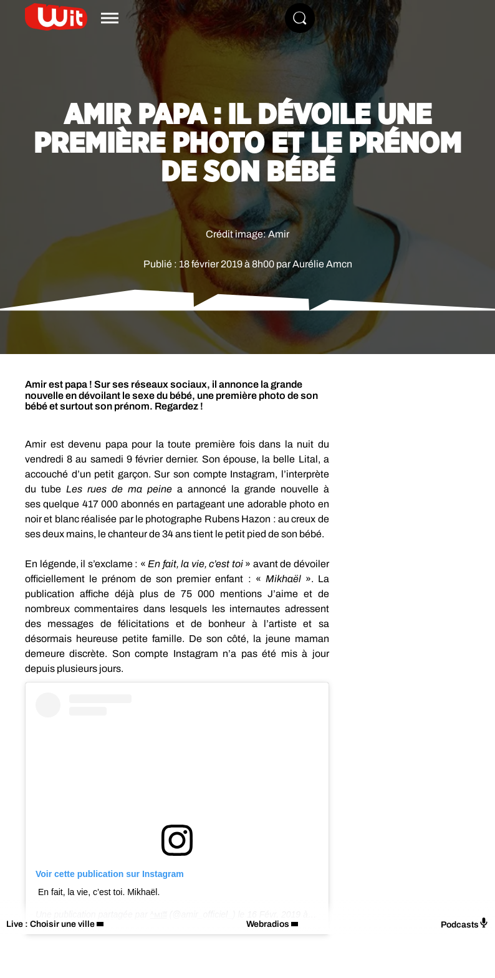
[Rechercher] (300, 18)
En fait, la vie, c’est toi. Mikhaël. (99, 892)
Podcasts (465, 923)
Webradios (267, 924)
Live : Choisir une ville (50, 924)
